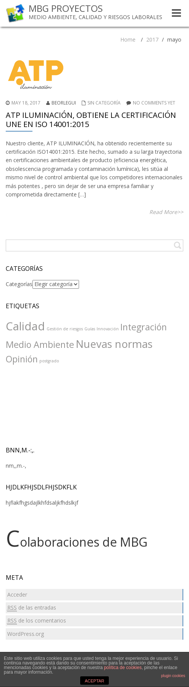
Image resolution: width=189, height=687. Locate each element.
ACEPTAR (94, 681)
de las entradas (31, 607)
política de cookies (123, 667)
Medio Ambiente (40, 344)
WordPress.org (25, 633)
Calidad (25, 326)
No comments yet (154, 103)
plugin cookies (173, 676)
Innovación (108, 328)
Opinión (22, 359)
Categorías (19, 284)
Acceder (17, 594)
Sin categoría (104, 103)
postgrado (49, 361)
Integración (143, 327)
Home (128, 39)
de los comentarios (36, 620)
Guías (89, 328)
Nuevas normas (114, 343)
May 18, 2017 (25, 103)
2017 (152, 39)
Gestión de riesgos (65, 328)
